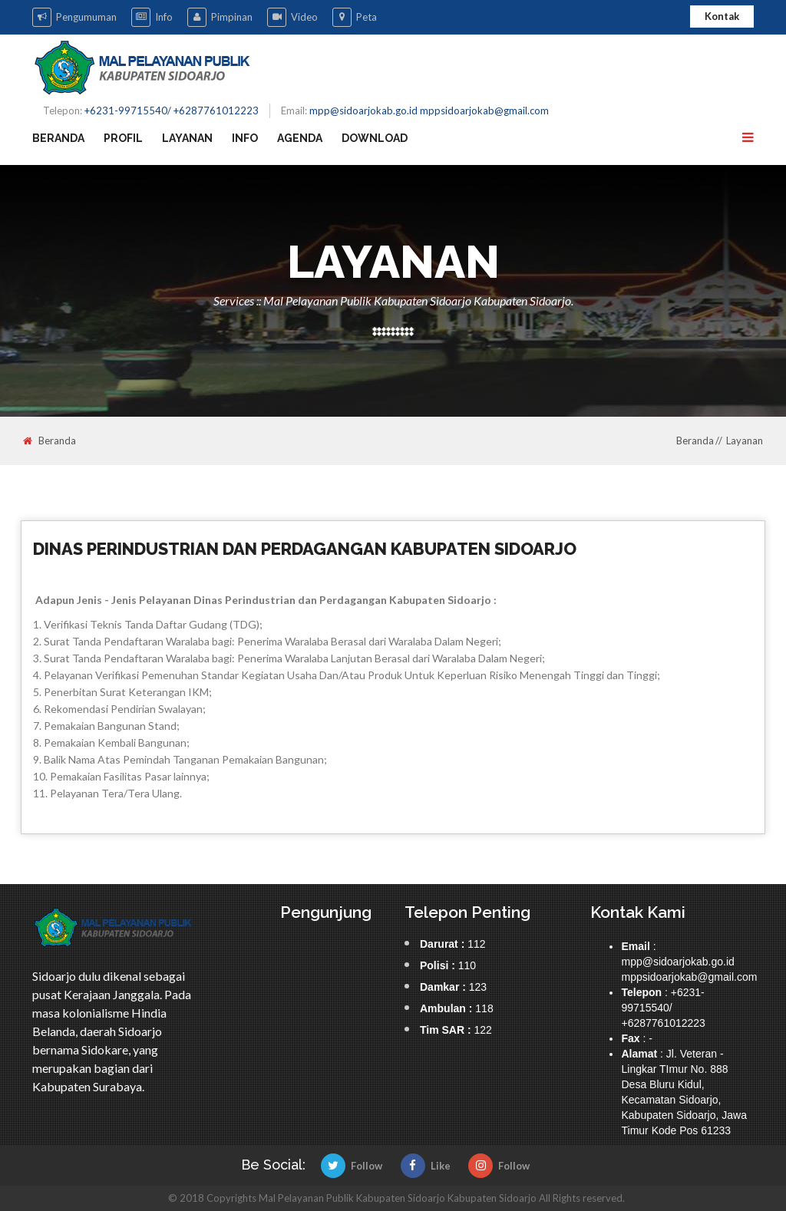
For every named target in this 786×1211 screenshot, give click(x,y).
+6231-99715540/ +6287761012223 (171, 110)
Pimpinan (220, 17)
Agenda (299, 138)
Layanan (187, 138)
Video (292, 17)
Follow (351, 1166)
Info (152, 17)
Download (375, 138)
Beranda (58, 138)
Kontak (722, 16)
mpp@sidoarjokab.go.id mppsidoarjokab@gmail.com (429, 110)
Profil (123, 138)
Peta (354, 17)
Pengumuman (74, 17)
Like (426, 1166)
